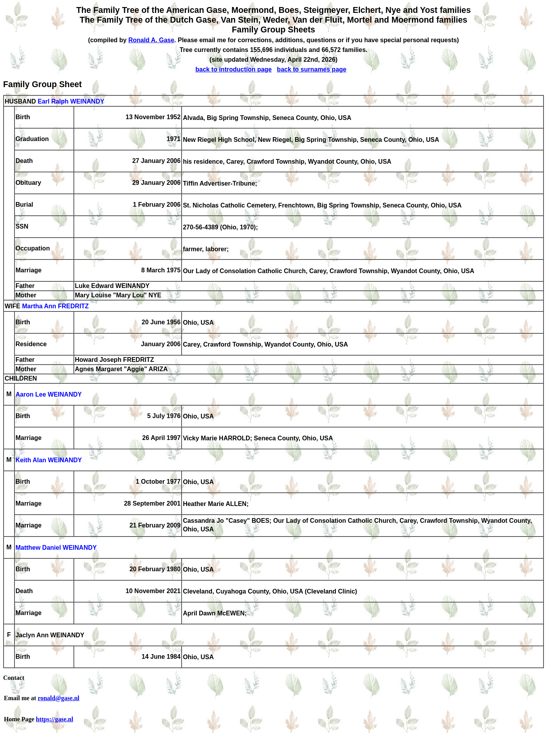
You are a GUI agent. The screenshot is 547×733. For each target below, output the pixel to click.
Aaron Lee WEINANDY (49, 395)
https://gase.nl (54, 719)
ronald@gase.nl (59, 698)
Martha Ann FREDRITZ (55, 306)
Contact (13, 677)
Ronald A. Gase (151, 40)
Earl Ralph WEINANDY (70, 101)
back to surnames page (311, 69)
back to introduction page (233, 69)
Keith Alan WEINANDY (49, 460)
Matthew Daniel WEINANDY (56, 548)
